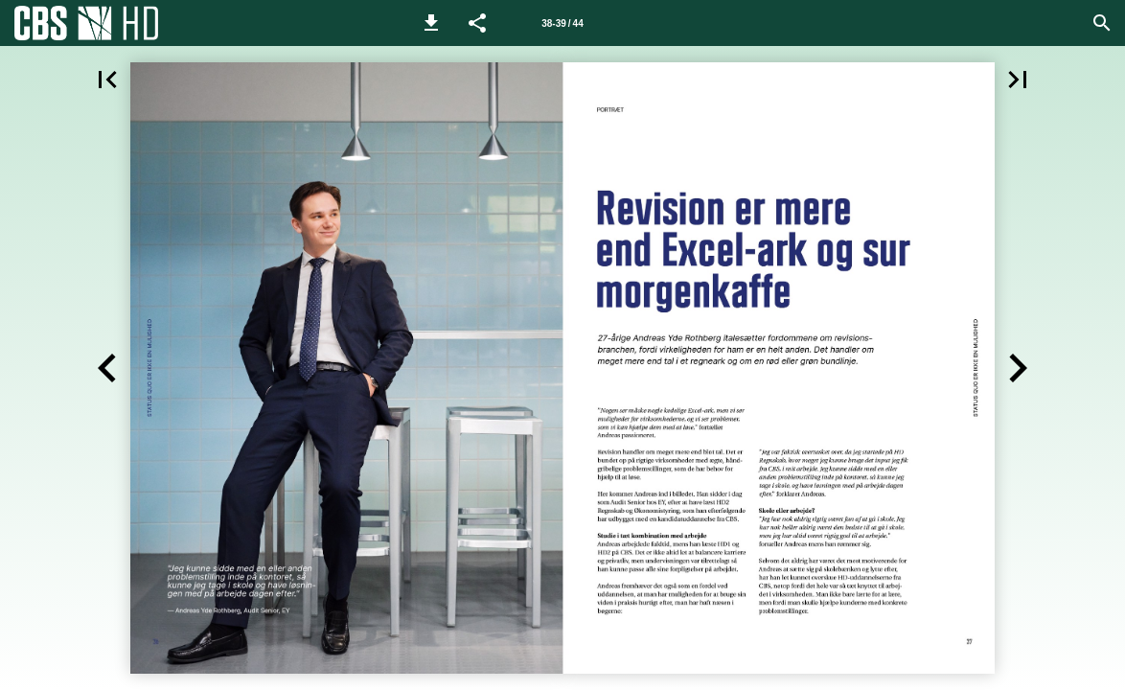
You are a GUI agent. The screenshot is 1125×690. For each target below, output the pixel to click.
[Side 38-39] (562, 23)
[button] (431, 23)
